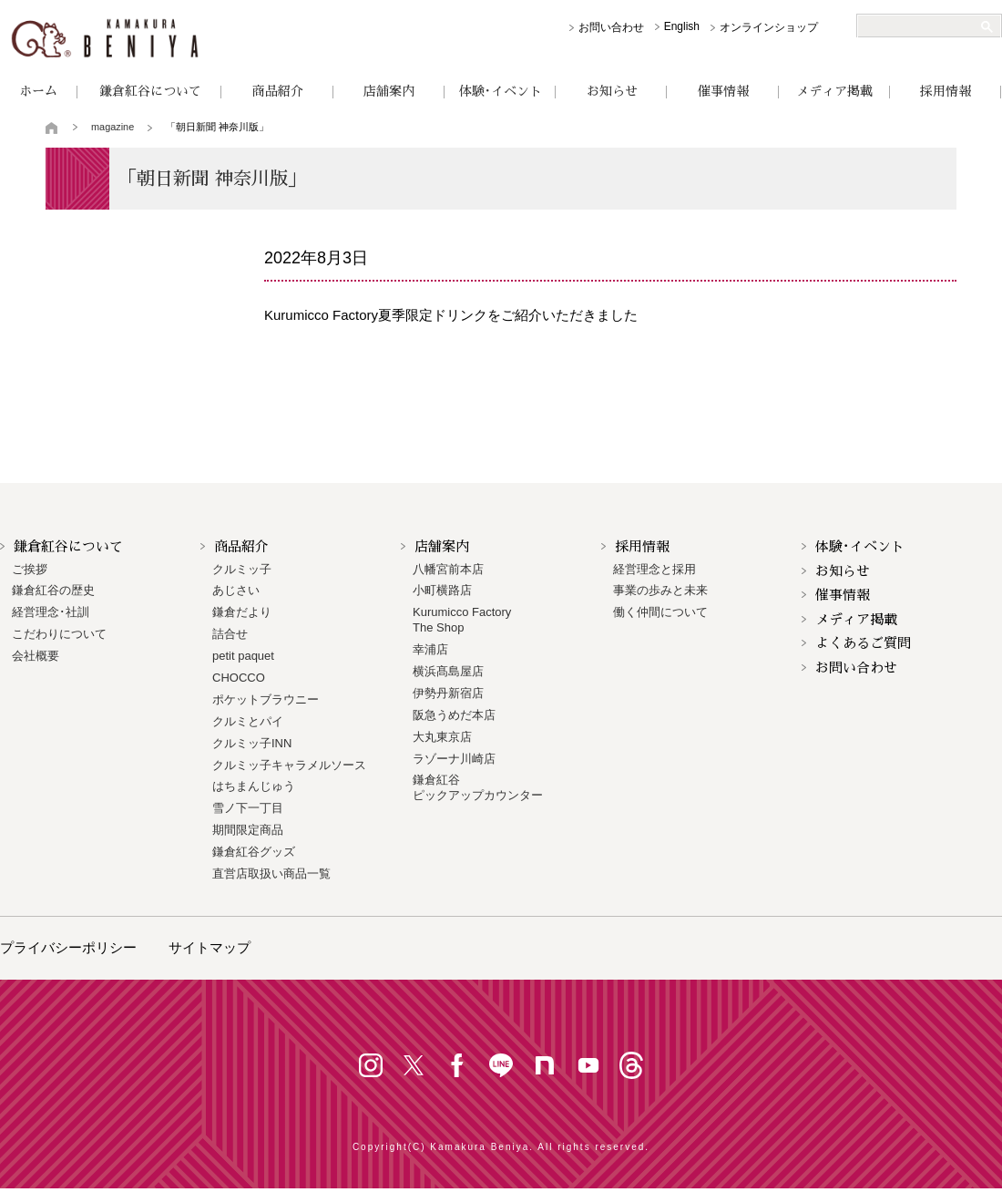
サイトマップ (209, 947)
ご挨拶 (29, 569)
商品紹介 (277, 91)
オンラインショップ (769, 27)
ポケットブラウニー (265, 699)
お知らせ (612, 91)
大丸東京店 (442, 737)
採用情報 (945, 91)
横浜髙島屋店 (448, 671)
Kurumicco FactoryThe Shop (462, 619)
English (682, 26)
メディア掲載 (834, 91)
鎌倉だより (241, 612)
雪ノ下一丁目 (247, 808)
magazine (112, 126)
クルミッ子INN (251, 743)
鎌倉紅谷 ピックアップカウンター (478, 787)
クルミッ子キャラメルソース (289, 765)
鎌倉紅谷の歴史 (53, 590)
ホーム (38, 91)
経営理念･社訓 (50, 612)
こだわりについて (59, 634)
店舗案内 (388, 91)
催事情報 (723, 91)
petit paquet (243, 656)
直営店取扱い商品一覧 (271, 873)
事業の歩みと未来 (660, 590)
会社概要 (35, 656)
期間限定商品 (247, 830)
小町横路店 (442, 590)
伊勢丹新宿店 (448, 693)
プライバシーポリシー (68, 947)
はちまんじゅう (253, 786)
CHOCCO (238, 677)
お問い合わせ (611, 27)
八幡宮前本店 (448, 569)
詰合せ (230, 634)
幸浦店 (430, 649)
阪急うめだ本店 (454, 715)
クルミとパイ (247, 721)
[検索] (922, 26)
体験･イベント (500, 91)
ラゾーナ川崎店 (454, 759)
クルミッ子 (241, 569)
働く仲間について (660, 612)
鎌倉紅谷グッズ (253, 851)
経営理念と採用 (654, 569)
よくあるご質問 (863, 643)
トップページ (52, 127)
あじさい (236, 590)
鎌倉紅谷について (150, 91)
